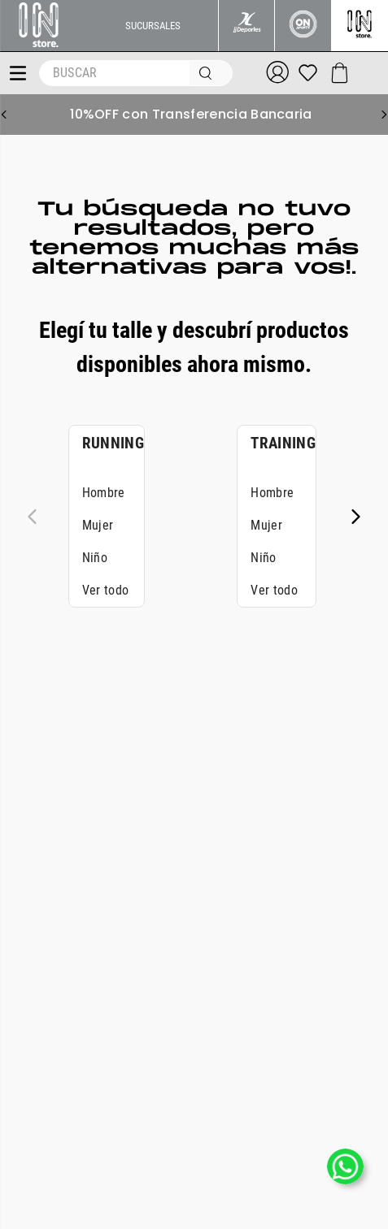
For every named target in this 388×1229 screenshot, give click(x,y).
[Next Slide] (384, 114)
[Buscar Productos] (209, 73)
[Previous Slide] (4, 114)
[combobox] (136, 73)
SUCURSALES (153, 25)
